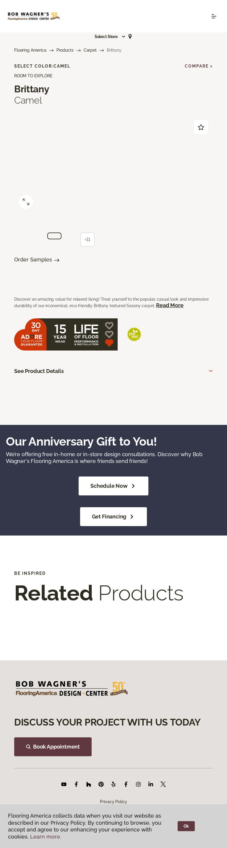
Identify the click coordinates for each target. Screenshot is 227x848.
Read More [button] (169, 305)
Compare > (199, 66)
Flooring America (30, 50)
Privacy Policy (113, 801)
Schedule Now (113, 486)
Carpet (90, 50)
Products (65, 50)
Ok (186, 826)
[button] (110, 36)
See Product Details (39, 371)
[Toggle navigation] (214, 16)
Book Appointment (53, 747)
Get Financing (113, 516)
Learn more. (45, 837)
